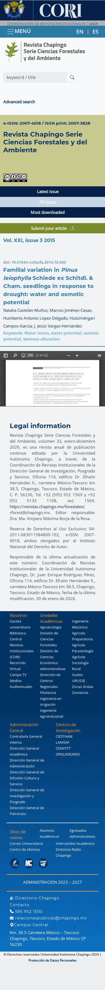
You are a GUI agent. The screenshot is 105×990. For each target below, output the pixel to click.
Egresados (77, 830)
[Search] (35, 77)
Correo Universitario (26, 843)
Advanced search (19, 101)
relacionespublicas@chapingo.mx (48, 918)
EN (80, 31)
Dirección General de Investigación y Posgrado (27, 795)
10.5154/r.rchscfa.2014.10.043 (38, 262)
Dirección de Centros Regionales (50, 680)
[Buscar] (72, 77)
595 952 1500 (26, 911)
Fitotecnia (48, 692)
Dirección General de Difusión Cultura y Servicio (27, 778)
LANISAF (62, 742)
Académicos (49, 836)
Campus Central (29, 924)
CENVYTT (63, 748)
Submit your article (52, 228)
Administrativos (82, 836)
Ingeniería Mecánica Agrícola (80, 627)
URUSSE (78, 680)
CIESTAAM (64, 736)
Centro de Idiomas (25, 849)
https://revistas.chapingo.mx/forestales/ (47, 506)
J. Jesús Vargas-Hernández (58, 326)
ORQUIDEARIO (68, 754)
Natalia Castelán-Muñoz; (26, 310)
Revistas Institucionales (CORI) (22, 651)
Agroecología (50, 627)
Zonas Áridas (82, 686)
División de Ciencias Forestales (49, 639)
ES (95, 31)
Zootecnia (80, 692)
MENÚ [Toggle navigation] (19, 31)
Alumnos (47, 830)
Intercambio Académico (75, 843)
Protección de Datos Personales (52, 960)
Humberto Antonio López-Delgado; (36, 318)
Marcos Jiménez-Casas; (71, 310)
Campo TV (18, 674)
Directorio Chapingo (34, 898)
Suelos (77, 674)
